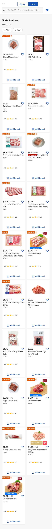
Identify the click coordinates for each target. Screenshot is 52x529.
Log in (33, 4)
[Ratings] (10, 70)
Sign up (22, 4)
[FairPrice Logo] (11, 4)
